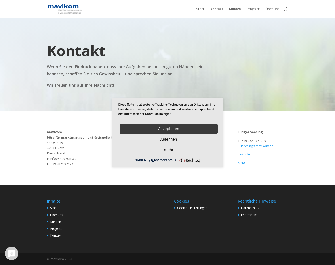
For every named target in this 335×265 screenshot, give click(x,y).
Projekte (253, 9)
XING (241, 162)
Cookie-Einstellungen (192, 208)
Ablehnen (168, 139)
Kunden (235, 9)
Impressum (249, 215)
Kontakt (216, 9)
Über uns (272, 9)
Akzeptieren (168, 128)
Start (200, 9)
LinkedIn (244, 154)
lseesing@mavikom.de (257, 146)
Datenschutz (250, 208)
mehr (168, 149)
